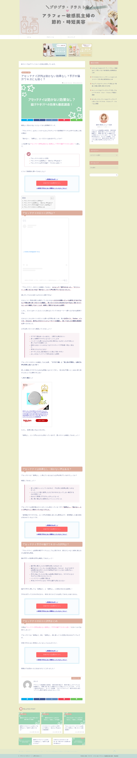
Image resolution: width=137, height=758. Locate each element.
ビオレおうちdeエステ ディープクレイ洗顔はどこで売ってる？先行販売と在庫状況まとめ (104, 70)
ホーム (29, 37)
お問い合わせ (36, 755)
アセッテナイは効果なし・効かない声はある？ (38, 203)
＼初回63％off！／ (52, 179)
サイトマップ (71, 37)
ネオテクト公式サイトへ (52, 183)
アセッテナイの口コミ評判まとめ (34, 207)
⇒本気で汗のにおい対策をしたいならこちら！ (51, 188)
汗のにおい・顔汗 (26, 72)
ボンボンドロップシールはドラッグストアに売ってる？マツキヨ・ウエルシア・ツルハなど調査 (104, 101)
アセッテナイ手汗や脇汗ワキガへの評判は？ (38, 205)
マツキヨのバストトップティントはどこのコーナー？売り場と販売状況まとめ (104, 78)
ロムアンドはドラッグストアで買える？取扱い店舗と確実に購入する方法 (104, 85)
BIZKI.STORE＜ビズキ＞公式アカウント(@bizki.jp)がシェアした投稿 (45, 280)
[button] (51, 198)
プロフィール (50, 37)
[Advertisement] (51, 451)
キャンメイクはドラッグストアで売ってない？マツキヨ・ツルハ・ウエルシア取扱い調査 (104, 92)
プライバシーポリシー (25, 755)
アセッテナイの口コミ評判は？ (33, 200)
